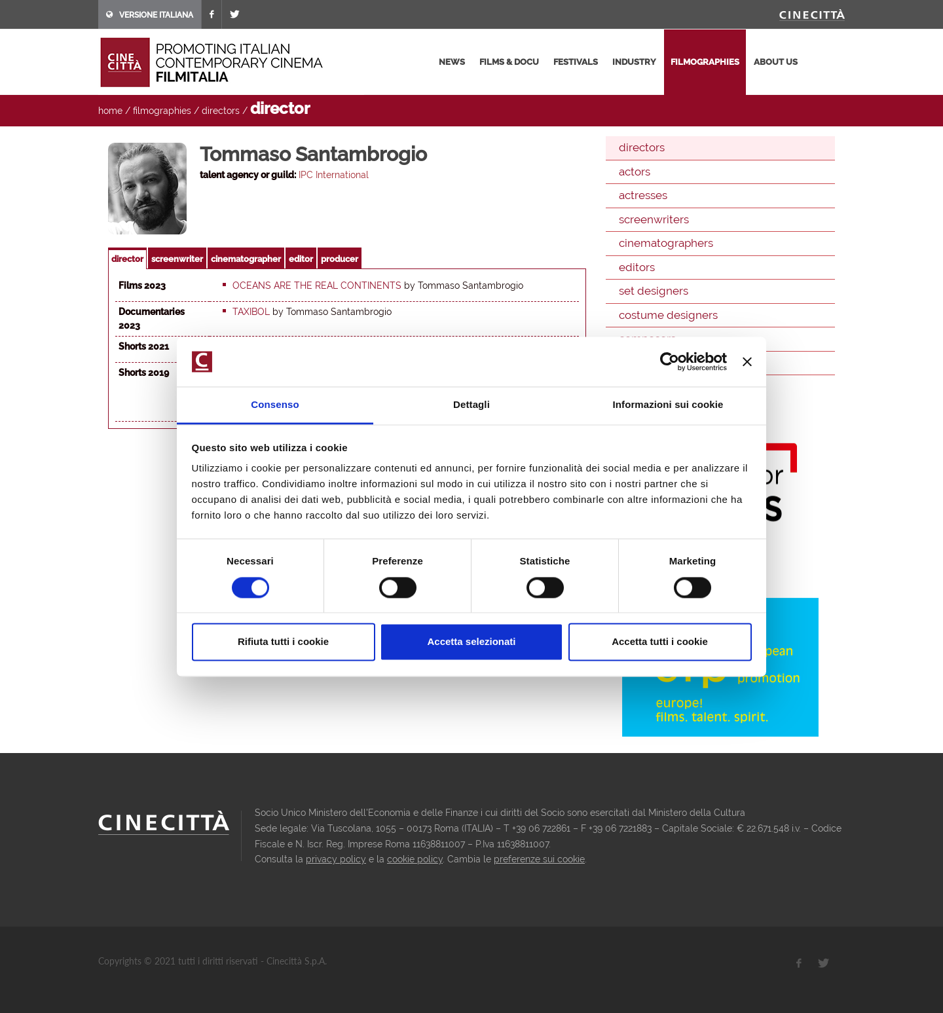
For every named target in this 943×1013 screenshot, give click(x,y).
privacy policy (336, 859)
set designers (653, 290)
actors (634, 171)
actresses (643, 195)
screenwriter (177, 259)
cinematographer (246, 259)
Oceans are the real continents (316, 285)
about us (776, 62)
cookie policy (415, 859)
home (110, 110)
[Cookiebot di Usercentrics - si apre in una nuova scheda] (669, 361)
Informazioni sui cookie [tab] (668, 405)
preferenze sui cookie (539, 859)
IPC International (334, 175)
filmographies (705, 62)
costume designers (668, 315)
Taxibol (251, 311)
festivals (575, 62)
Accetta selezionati (471, 642)
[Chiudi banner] (747, 361)
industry (634, 62)
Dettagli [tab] (471, 405)
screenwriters (654, 219)
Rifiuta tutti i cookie (283, 642)
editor (301, 259)
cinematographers (666, 242)
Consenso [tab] (275, 405)
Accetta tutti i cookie (660, 642)
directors (221, 110)
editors (637, 267)
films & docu (509, 62)
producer (339, 259)
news (452, 62)
